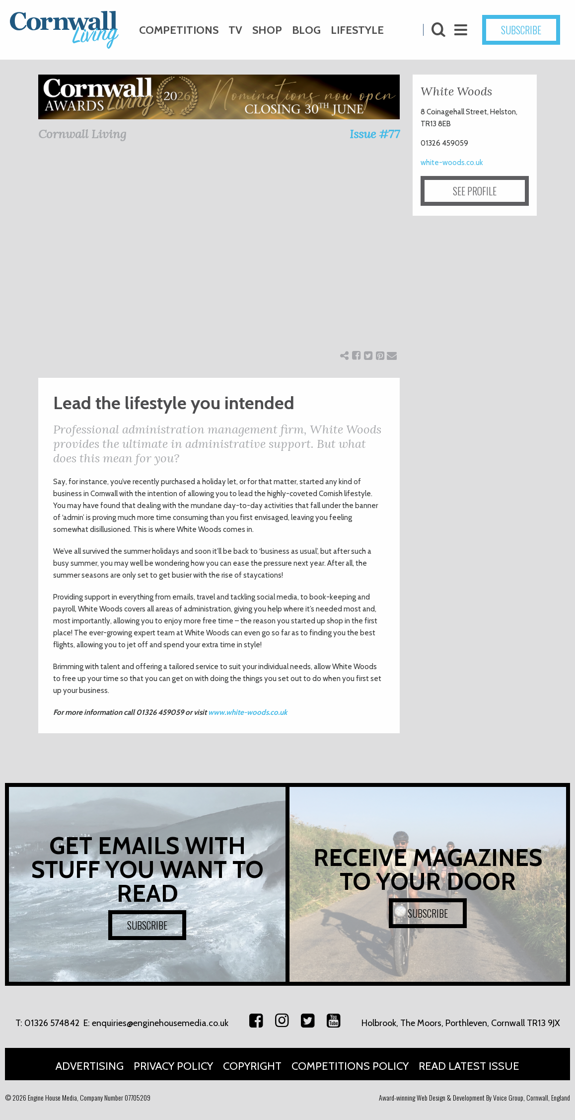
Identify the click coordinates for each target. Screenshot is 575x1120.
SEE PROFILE (475, 190)
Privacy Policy (173, 1066)
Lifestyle (357, 30)
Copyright (252, 1066)
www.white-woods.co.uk (247, 712)
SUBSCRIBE (521, 29)
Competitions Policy (350, 1066)
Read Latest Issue (469, 1066)
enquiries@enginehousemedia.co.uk (160, 1023)
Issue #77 (375, 134)
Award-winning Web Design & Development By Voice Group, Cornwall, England (474, 1097)
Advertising (90, 1066)
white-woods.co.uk (452, 162)
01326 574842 (51, 1023)
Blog (306, 30)
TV (235, 30)
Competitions (178, 30)
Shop (267, 30)
